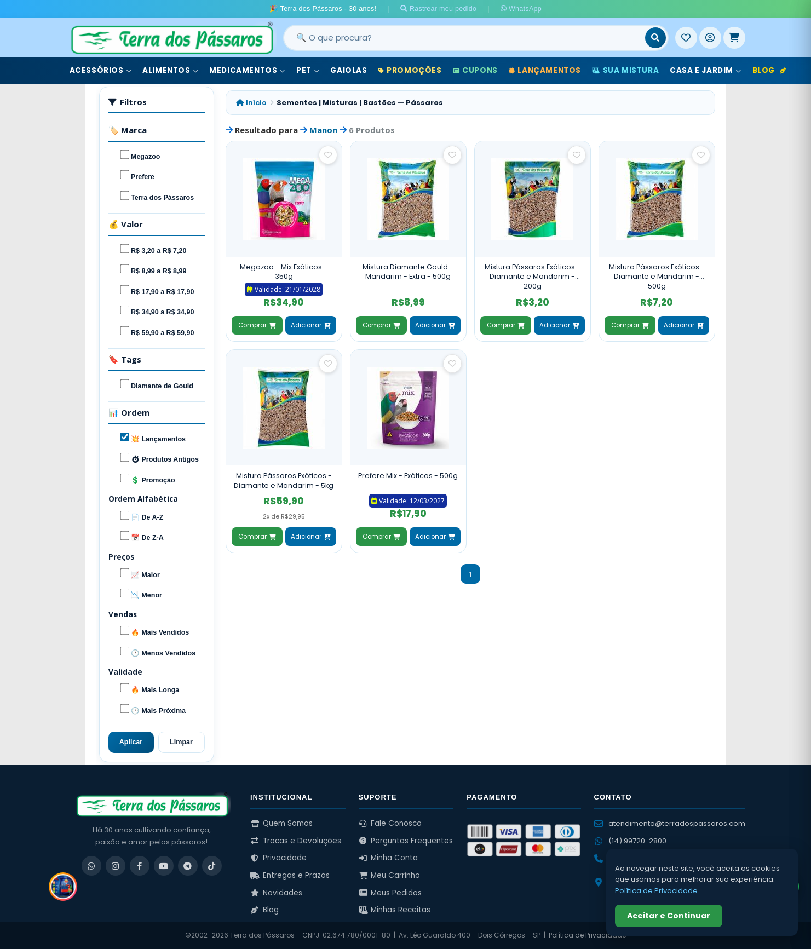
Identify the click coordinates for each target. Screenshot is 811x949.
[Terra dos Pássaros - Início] (171, 37)
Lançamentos (545, 70)
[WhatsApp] (91, 866)
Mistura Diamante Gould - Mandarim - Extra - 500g (408, 271)
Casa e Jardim (705, 70)
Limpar (181, 742)
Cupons (475, 70)
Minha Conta (388, 858)
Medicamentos (247, 70)
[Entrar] (710, 38)
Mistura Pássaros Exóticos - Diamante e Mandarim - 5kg (283, 480)
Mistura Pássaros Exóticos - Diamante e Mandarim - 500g (657, 276)
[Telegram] (188, 866)
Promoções (410, 70)
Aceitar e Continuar (668, 915)
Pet (307, 70)
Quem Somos (281, 823)
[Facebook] (139, 866)
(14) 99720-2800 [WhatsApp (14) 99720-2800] (630, 841)
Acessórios (101, 70)
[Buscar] (655, 37)
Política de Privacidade (587, 935)
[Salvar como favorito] (328, 155)
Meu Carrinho (390, 875)
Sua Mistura (625, 70)
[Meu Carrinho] (734, 38)
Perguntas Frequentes (406, 841)
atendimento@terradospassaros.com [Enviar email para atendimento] (669, 823)
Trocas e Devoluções (295, 841)
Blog (769, 70)
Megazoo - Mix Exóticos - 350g (283, 271)
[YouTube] (164, 866)
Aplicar (130, 742)
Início (251, 102)
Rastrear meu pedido (438, 9)
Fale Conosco (390, 823)
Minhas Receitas (395, 910)
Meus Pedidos (390, 893)
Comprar (256, 325)
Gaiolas (348, 70)
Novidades (276, 893)
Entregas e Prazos (290, 875)
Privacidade (278, 858)
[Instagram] (115, 866)
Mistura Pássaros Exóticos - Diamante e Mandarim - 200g (532, 276)
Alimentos (170, 70)
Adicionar (310, 325)
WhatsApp (521, 9)
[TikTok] (212, 866)
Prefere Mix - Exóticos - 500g (408, 475)
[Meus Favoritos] (686, 38)
